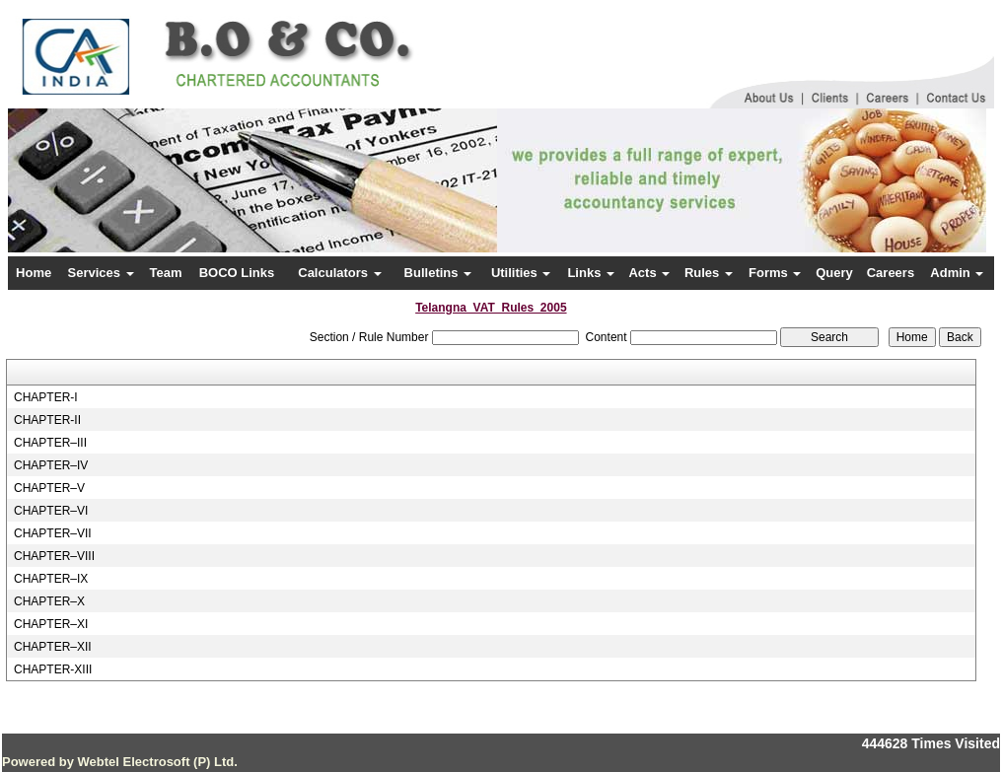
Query (834, 272)
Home (33, 272)
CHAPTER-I (46, 397)
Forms (775, 272)
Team (166, 272)
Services (101, 272)
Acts (649, 272)
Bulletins (438, 272)
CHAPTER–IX (51, 579)
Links (590, 272)
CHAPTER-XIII (53, 669)
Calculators (339, 272)
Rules (708, 272)
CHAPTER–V (49, 488)
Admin (956, 272)
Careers (890, 272)
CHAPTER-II (47, 420)
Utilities (521, 272)
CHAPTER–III (50, 443)
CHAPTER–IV (51, 465)
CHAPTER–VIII (54, 556)
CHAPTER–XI (51, 624)
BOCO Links (237, 272)
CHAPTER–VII (53, 533)
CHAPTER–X (49, 601)
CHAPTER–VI (51, 511)
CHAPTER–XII (53, 647)
